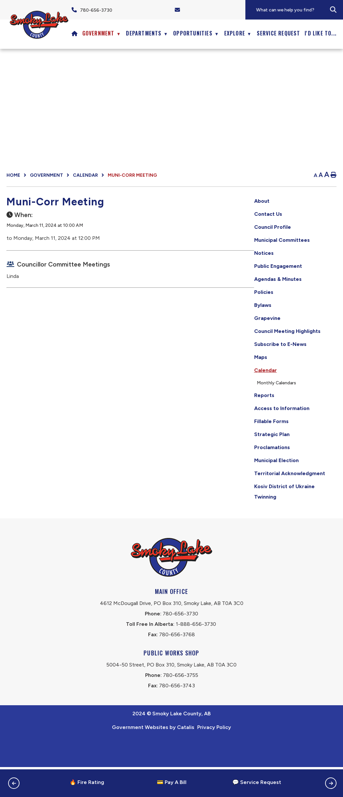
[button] (333, 10)
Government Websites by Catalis (153, 757)
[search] (299, 10)
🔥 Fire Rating (87, 782)
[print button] (333, 175)
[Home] (75, 33)
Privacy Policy (214, 757)
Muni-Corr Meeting (132, 175)
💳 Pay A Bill (171, 782)
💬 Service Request (256, 782)
